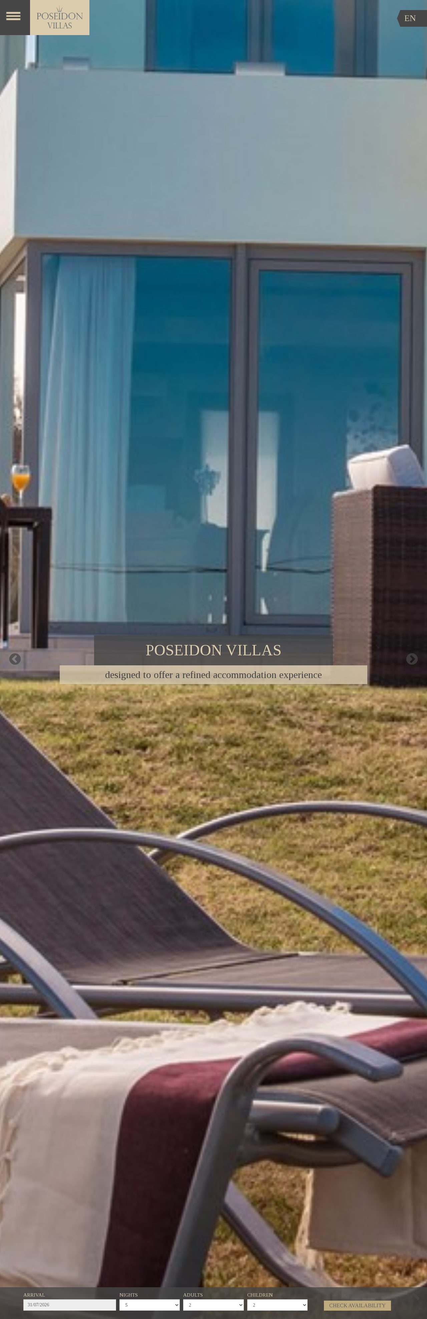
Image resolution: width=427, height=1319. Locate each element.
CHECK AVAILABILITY (357, 1305)
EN (410, 18)
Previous (15, 659)
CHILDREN (260, 1295)
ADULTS (193, 1295)
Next (412, 659)
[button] (413, 1295)
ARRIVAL (34, 1295)
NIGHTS (128, 1295)
